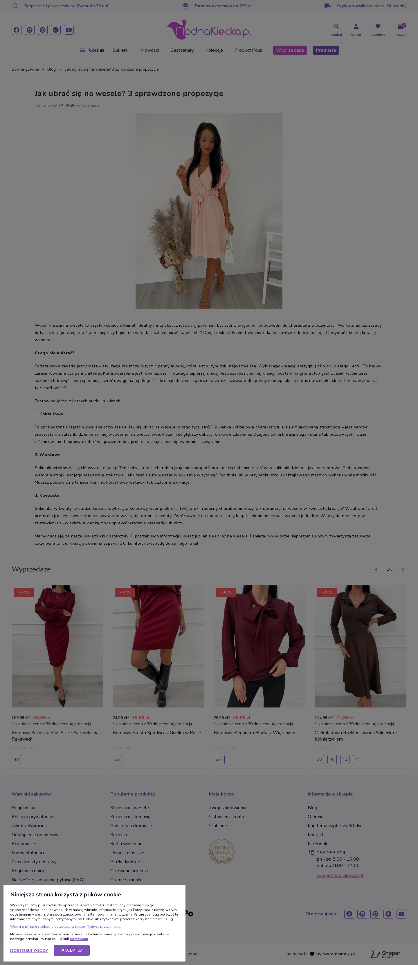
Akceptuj (72, 950)
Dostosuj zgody (29, 950)
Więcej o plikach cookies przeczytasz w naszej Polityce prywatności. (65, 926)
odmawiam (79, 939)
